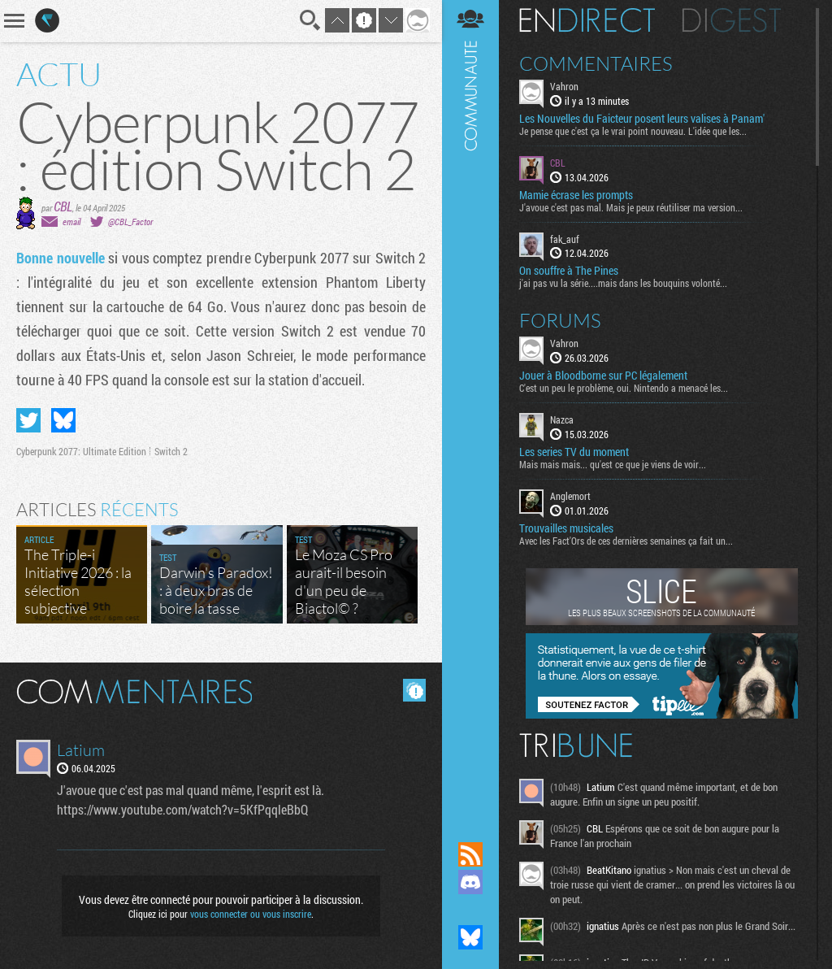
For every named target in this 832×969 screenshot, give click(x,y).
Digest (732, 20)
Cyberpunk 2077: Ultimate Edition (81, 451)
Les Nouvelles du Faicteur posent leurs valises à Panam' (642, 118)
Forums (560, 320)
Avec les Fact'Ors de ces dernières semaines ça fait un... (626, 540)
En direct (587, 20)
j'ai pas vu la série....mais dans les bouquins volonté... (623, 282)
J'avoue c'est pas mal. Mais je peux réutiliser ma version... (631, 207)
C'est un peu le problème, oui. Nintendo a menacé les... (623, 387)
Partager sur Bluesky (63, 420)
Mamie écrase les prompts (576, 195)
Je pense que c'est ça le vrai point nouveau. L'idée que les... (633, 130)
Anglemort (570, 495)
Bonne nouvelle (60, 257)
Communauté (470, 405)
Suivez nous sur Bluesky (470, 937)
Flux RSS (470, 854)
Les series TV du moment (574, 451)
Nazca (562, 419)
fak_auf (564, 239)
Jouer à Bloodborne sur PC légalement (603, 375)
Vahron (564, 86)
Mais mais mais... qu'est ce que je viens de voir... (612, 464)
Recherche (310, 20)
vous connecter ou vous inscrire (250, 913)
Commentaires (596, 63)
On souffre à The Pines (568, 270)
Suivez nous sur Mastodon (470, 909)
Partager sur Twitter (28, 420)
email (71, 221)
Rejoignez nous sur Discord (470, 882)
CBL (63, 206)
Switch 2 (171, 451)
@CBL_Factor (130, 221)
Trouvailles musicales (566, 528)
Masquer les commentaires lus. (414, 690)
